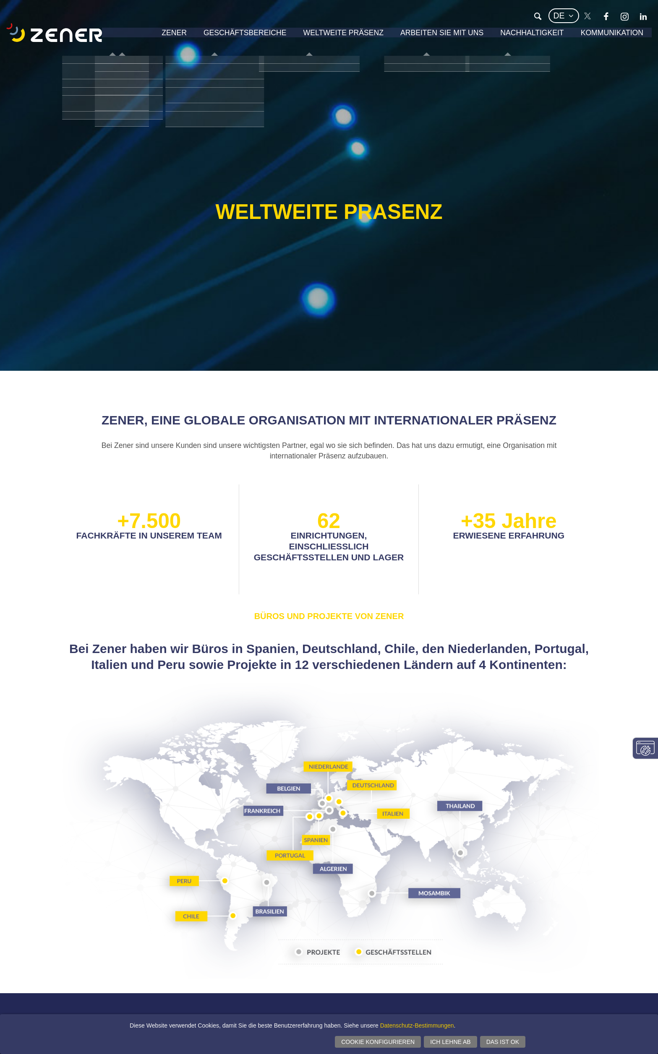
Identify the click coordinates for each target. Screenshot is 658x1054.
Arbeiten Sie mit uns (425, 35)
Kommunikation (608, 35)
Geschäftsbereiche (212, 35)
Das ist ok (502, 1041)
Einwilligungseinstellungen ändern (645, 748)
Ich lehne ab (450, 1041)
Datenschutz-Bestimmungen (417, 1025)
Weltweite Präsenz (318, 35)
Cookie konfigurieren (378, 1041)
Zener (136, 35)
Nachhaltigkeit (522, 35)
